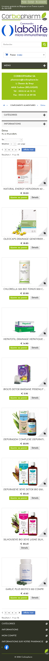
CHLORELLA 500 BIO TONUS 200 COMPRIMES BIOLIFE (24, 289)
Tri (3, 140)
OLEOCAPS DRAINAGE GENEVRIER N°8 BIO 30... (24, 239)
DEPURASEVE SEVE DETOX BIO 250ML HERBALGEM (24, 489)
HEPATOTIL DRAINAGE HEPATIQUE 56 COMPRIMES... (24, 339)
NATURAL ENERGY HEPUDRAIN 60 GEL (24, 189)
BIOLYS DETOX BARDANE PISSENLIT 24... (24, 389)
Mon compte (9, 636)
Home (24, 2)
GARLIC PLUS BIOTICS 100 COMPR (25, 589)
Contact (31, 2)
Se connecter (41, 2)
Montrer (5, 144)
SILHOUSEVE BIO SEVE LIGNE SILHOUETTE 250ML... (24, 540)
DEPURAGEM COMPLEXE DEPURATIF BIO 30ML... (24, 439)
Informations (12, 124)
